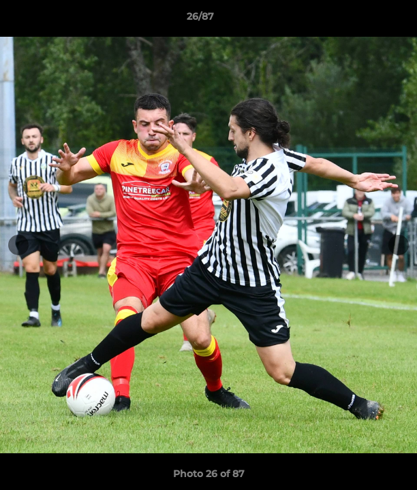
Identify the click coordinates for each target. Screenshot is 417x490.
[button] (368, 20)
